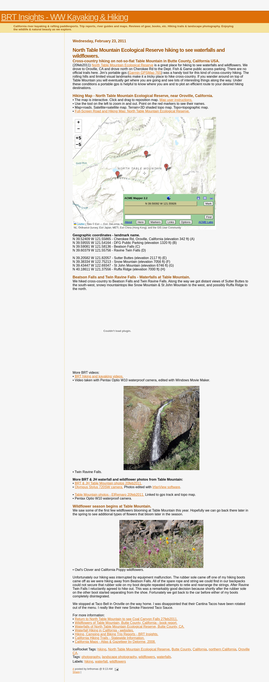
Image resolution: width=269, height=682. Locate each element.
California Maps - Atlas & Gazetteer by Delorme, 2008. (115, 641)
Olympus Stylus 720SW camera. (99, 487)
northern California (222, 649)
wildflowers (146, 657)
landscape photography (119, 657)
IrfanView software (166, 487)
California (200, 649)
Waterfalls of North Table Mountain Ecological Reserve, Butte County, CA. (130, 626)
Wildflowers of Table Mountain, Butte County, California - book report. (126, 623)
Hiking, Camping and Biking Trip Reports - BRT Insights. (116, 634)
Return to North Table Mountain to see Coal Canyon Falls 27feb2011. (126, 619)
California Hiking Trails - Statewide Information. (110, 638)
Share (76, 672)
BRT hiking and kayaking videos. (99, 376)
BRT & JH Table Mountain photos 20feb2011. (108, 483)
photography (91, 657)
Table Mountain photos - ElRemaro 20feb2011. (109, 494)
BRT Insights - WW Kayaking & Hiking (64, 17)
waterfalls (164, 657)
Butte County (181, 649)
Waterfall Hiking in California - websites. (104, 630)
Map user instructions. (176, 100)
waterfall (101, 661)
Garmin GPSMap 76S (145, 72)
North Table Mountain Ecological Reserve (122, 65)
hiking (102, 649)
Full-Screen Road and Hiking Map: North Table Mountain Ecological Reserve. (132, 111)
